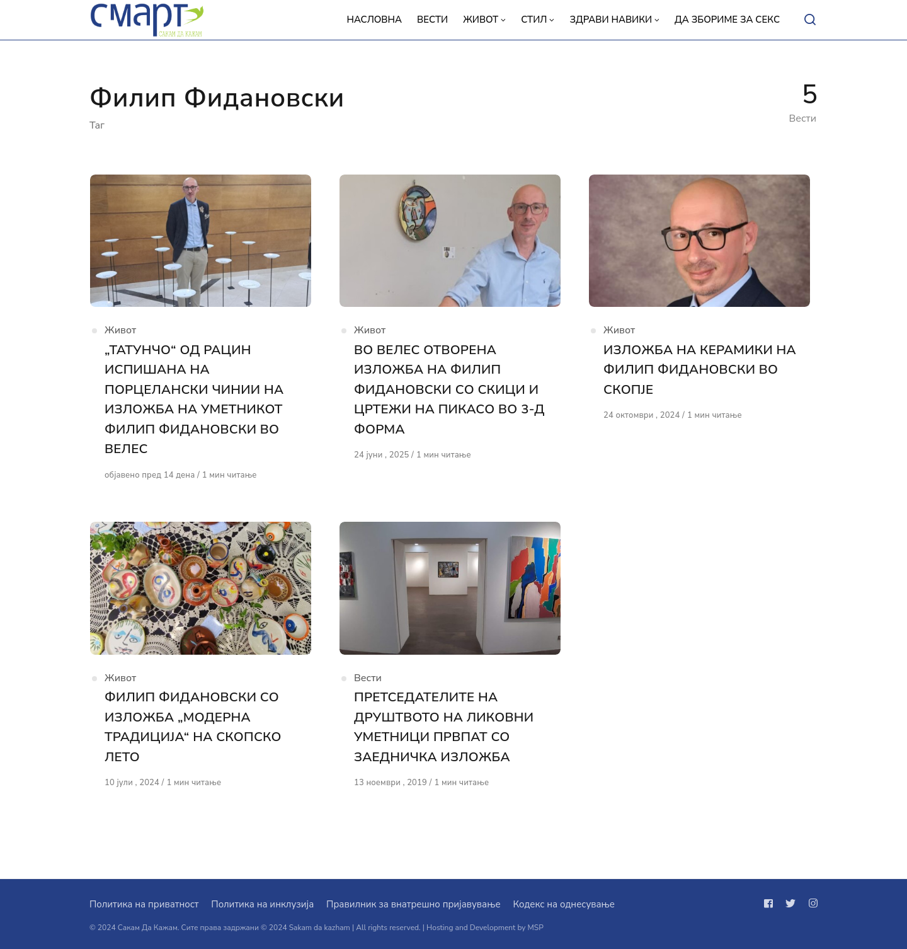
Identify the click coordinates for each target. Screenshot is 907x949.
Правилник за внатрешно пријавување (413, 904)
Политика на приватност (143, 904)
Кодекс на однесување (564, 904)
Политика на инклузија (262, 904)
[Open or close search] (810, 20)
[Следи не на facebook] (771, 904)
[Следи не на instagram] (811, 904)
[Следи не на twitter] (790, 904)
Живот (120, 335)
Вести (368, 686)
